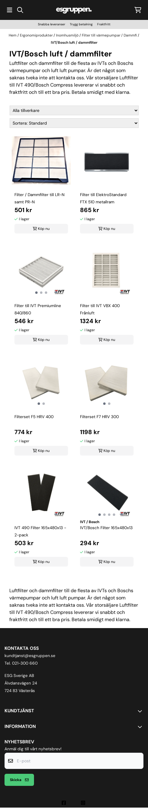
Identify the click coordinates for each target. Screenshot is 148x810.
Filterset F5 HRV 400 (34, 416)
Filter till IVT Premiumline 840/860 (37, 309)
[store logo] (74, 10)
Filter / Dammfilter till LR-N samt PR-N (39, 198)
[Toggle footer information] (141, 711)
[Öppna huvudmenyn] (10, 10)
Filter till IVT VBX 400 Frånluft (100, 309)
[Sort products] (74, 123)
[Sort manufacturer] (74, 110)
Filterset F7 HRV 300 (99, 416)
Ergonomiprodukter (37, 35)
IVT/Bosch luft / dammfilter (74, 42)
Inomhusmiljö (67, 35)
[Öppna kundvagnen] (138, 10)
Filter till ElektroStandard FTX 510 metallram (103, 198)
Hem (13, 35)
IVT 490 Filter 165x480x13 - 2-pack (40, 531)
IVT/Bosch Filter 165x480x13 (106, 527)
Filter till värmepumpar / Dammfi (110, 35)
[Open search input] (20, 10)
